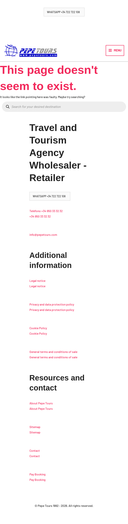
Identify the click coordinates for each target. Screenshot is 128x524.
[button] (64, 12)
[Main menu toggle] (115, 51)
